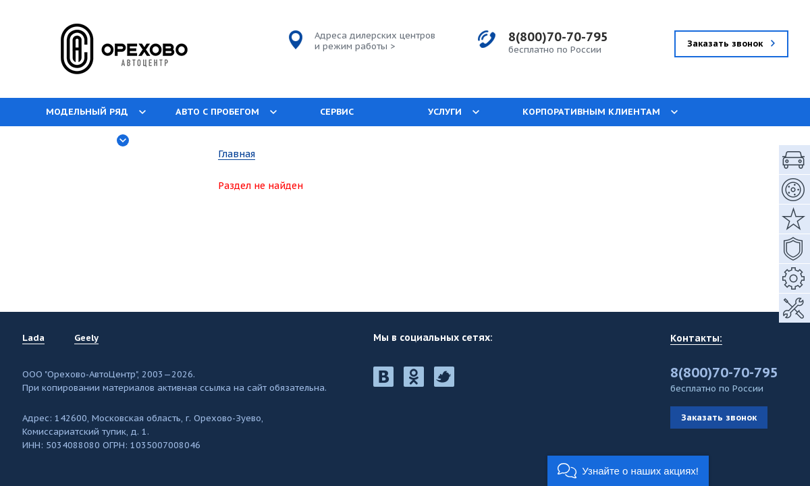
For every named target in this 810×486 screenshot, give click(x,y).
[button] (628, 471)
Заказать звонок (719, 417)
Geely (86, 338)
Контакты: (696, 338)
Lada (33, 338)
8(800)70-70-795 (558, 37)
